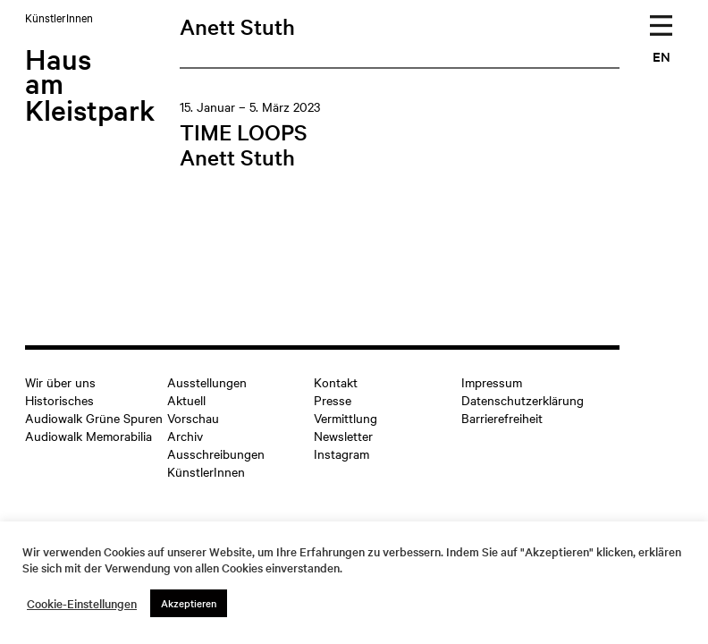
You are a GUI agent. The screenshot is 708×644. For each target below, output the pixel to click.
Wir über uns (60, 382)
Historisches (59, 400)
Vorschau (193, 418)
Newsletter (343, 436)
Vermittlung (345, 418)
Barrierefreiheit (502, 418)
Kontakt (336, 382)
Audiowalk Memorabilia (88, 436)
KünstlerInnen (206, 471)
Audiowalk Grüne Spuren (94, 418)
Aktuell (186, 400)
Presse (332, 400)
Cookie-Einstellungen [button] (82, 604)
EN (661, 56)
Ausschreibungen (216, 453)
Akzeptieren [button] (188, 603)
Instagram (341, 453)
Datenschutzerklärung (522, 400)
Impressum (491, 382)
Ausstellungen (207, 382)
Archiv (185, 436)
